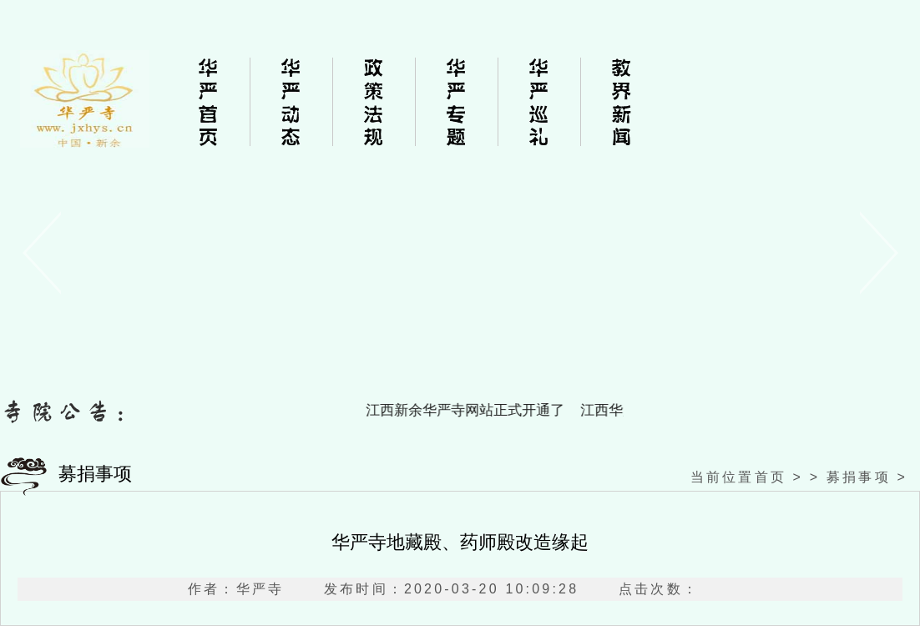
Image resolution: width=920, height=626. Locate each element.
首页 (770, 477)
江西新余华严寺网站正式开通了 (470, 410)
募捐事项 (858, 477)
